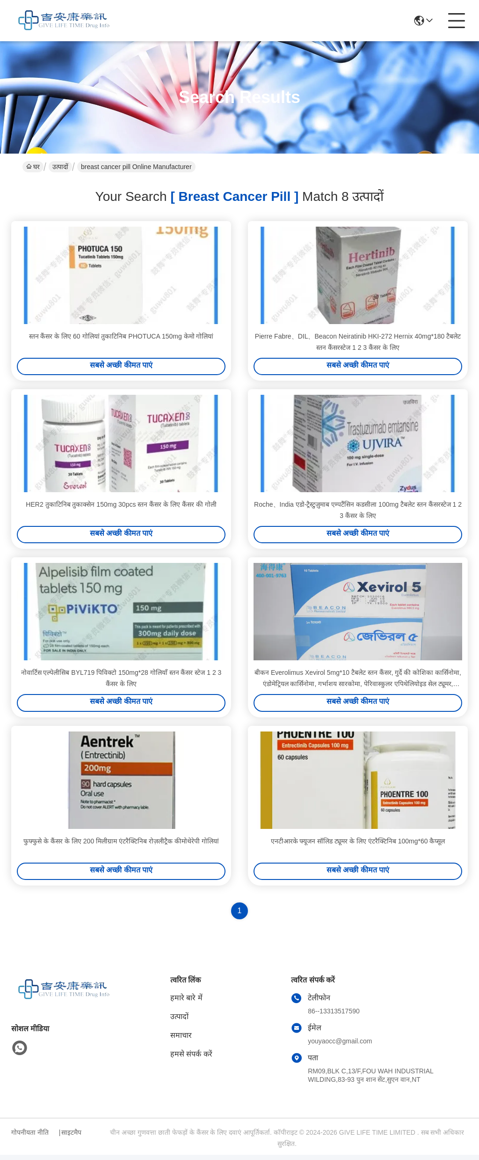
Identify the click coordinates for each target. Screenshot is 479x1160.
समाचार (181, 1040)
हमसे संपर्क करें (191, 1059)
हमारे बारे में (186, 1003)
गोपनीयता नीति (30, 1137)
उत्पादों (60, 166)
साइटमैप (71, 1137)
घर (33, 166)
